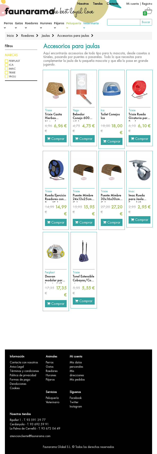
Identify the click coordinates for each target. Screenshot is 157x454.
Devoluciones (18, 384)
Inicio (10, 36)
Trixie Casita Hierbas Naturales (53, 116)
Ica (11, 65)
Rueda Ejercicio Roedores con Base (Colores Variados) (55, 197)
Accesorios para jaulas (73, 36)
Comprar (55, 138)
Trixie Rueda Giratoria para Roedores (139, 116)
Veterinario (52, 402)
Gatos (19, 25)
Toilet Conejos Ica (110, 116)
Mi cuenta (132, 4)
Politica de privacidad (23, 375)
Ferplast (14, 61)
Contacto (112, 4)
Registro (147, 4)
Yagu (12, 76)
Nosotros (83, 4)
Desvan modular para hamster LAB (54, 278)
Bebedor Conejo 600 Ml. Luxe (81, 116)
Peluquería (73, 25)
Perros (8, 25)
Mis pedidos (77, 379)
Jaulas (45, 36)
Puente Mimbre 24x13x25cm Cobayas (83, 197)
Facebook (76, 398)
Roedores (31, 25)
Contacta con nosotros (24, 362)
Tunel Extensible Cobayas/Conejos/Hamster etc (84, 278)
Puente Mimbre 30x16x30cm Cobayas (111, 197)
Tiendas (98, 4)
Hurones (46, 25)
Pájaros (59, 25)
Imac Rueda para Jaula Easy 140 (137, 197)
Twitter (74, 402)
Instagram (76, 406)
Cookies (15, 388)
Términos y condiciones (24, 371)
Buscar (146, 22)
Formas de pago (20, 379)
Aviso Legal (17, 366)
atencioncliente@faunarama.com (30, 436)
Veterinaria (91, 25)
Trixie (12, 72)
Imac (12, 68)
